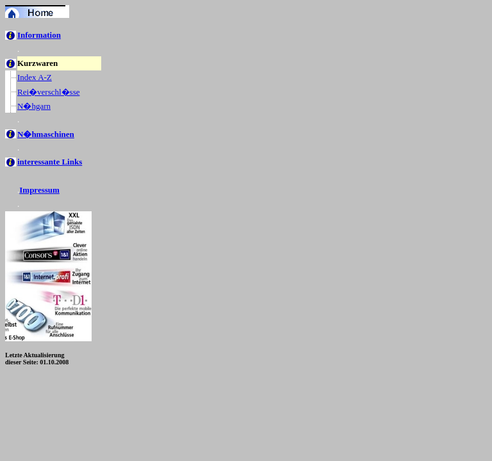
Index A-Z (34, 77)
